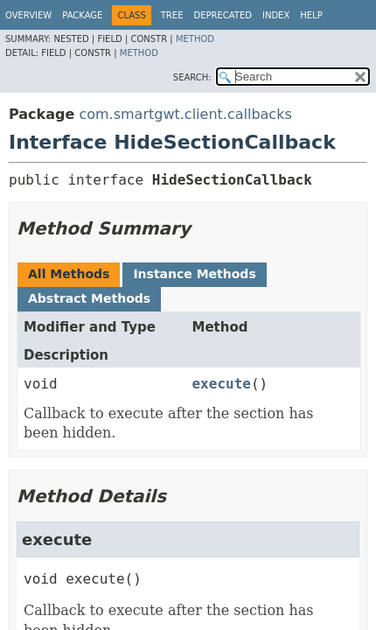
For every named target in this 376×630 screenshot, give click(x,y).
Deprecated (222, 15)
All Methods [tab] (68, 274)
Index (275, 15)
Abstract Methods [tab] (89, 298)
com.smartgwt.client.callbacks (185, 114)
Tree (172, 15)
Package (82, 15)
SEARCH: (192, 77)
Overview (28, 15)
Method (195, 39)
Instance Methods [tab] (194, 274)
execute (220, 383)
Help (311, 15)
